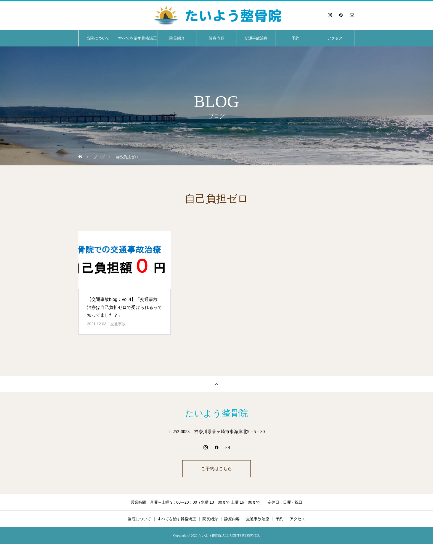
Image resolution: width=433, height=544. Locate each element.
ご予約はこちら (216, 468)
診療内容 (216, 38)
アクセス (335, 38)
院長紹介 (177, 38)
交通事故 (118, 324)
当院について (98, 38)
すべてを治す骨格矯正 (137, 38)
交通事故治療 (256, 38)
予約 (295, 38)
